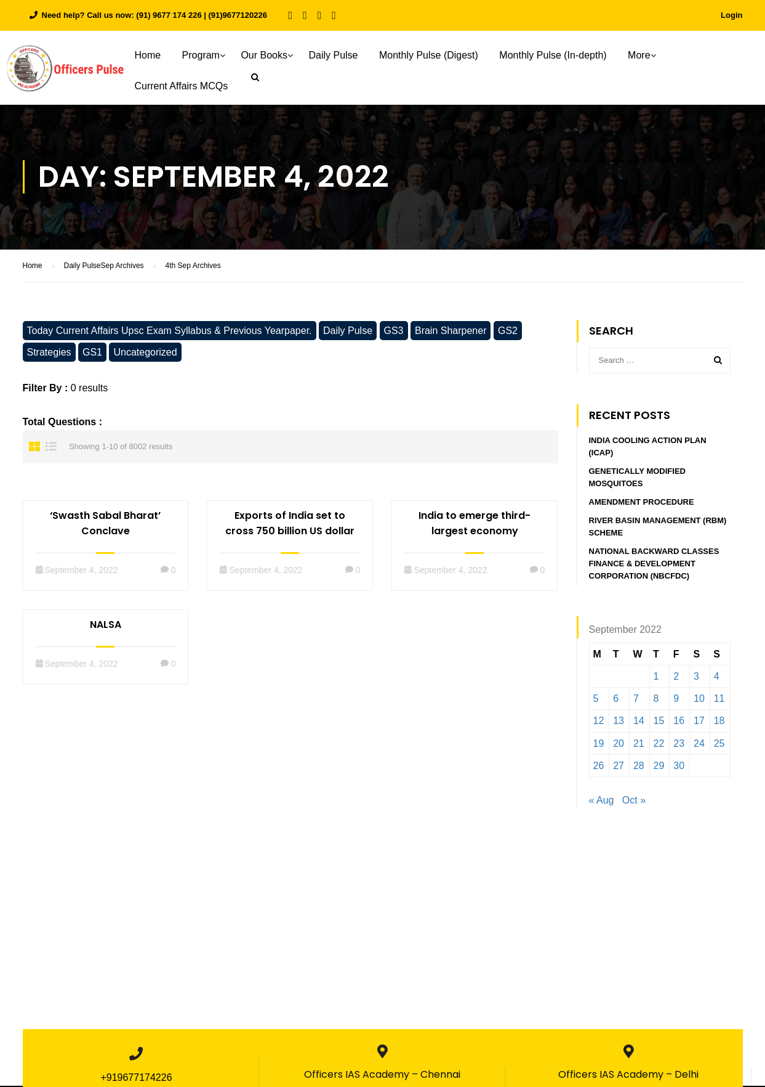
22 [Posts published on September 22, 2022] (659, 746)
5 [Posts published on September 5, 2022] (596, 701)
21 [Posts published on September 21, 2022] (638, 746)
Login (731, 15)
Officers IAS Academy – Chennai (382, 1077)
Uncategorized (145, 355)
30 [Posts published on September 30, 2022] (678, 768)
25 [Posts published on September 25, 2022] (719, 746)
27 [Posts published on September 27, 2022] (618, 768)
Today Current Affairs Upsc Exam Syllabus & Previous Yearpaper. (169, 333)
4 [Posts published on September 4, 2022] (716, 679)
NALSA (105, 628)
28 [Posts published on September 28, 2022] (638, 768)
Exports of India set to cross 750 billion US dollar (289, 526)
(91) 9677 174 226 (168, 15)
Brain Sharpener (451, 333)
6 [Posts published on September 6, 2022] (616, 701)
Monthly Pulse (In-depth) (560, 55)
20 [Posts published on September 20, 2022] (618, 746)
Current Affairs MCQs (188, 86)
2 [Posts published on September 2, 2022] (676, 679)
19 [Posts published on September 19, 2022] (598, 746)
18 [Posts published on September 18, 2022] (719, 724)
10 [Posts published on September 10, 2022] (699, 701)
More (646, 55)
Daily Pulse (340, 55)
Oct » (634, 803)
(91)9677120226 (238, 15)
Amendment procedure (641, 505)
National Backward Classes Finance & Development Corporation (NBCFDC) (654, 567)
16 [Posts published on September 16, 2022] (678, 724)
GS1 (92, 355)
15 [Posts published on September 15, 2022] (659, 724)
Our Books (271, 55)
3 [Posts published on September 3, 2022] (696, 679)
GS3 (394, 333)
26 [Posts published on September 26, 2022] (598, 768)
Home (155, 55)
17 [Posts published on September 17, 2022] (699, 724)
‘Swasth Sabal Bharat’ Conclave (105, 526)
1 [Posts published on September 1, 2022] (656, 679)
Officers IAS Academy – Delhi (628, 1077)
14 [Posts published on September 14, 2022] (638, 724)
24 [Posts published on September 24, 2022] (699, 746)
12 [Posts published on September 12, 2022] (598, 724)
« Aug (601, 803)
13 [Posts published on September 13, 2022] (618, 724)
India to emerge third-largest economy (475, 526)
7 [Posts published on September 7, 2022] (636, 701)
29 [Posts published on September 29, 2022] (659, 768)
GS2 (508, 333)
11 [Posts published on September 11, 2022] (719, 701)
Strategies (49, 355)
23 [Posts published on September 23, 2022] (678, 746)
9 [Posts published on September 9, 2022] (676, 701)
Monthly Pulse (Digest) (435, 55)
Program (207, 55)
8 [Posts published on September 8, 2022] (656, 701)
